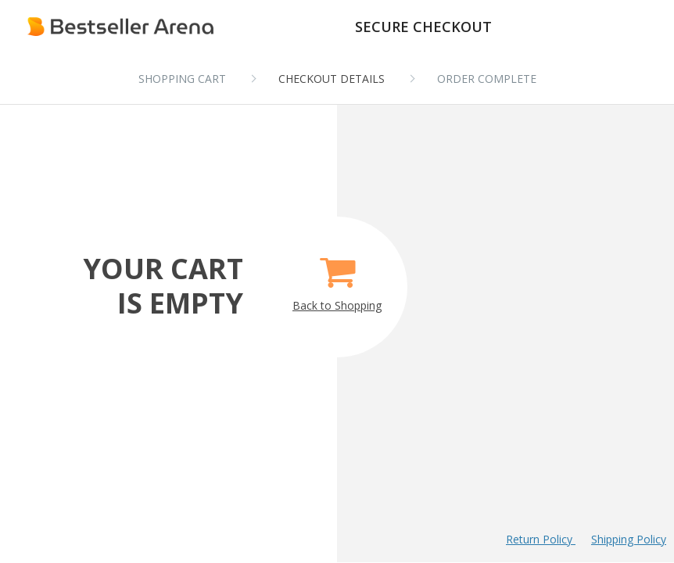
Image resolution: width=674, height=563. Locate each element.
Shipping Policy (628, 539)
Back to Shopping (337, 278)
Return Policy (540, 539)
